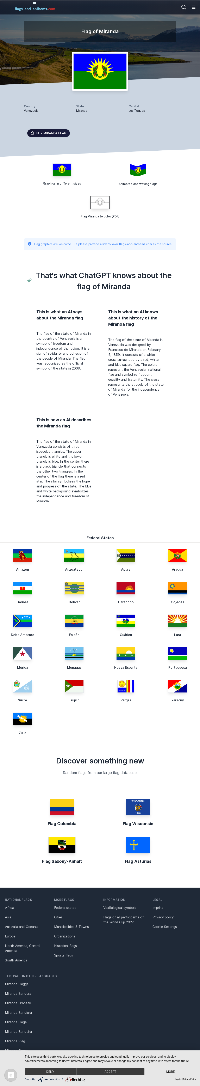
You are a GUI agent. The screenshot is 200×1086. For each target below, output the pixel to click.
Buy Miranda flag (49, 133)
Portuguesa (177, 667)
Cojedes (177, 602)
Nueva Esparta (125, 667)
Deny (50, 1072)
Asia (8, 917)
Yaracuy (177, 700)
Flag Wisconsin (138, 823)
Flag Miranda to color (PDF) (100, 216)
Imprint (157, 908)
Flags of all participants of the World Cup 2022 (123, 919)
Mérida (22, 667)
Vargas (125, 700)
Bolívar (74, 602)
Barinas (22, 602)
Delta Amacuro (22, 635)
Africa (9, 908)
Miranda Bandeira (18, 1032)
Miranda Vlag (15, 1041)
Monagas (74, 667)
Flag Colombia (62, 823)
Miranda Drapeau (18, 1003)
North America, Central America (22, 948)
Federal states (65, 908)
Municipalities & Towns (71, 927)
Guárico (126, 635)
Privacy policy (163, 917)
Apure (126, 569)
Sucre (22, 700)
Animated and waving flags (138, 184)
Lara (177, 635)
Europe (10, 936)
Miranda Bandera (18, 993)
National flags (18, 899)
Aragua (177, 569)
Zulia (22, 733)
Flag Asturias (138, 861)
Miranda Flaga (16, 1022)
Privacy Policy (189, 1079)
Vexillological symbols (119, 908)
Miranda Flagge (17, 984)
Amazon (22, 569)
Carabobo (126, 602)
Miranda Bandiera (18, 1012)
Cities (58, 917)
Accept (110, 1072)
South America (16, 960)
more (170, 1072)
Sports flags (63, 955)
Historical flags (65, 946)
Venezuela (31, 110)
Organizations (64, 936)
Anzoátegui (74, 569)
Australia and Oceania (21, 927)
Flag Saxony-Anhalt (62, 861)
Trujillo (74, 700)
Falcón (74, 635)
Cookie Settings (164, 927)
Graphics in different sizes (62, 183)
